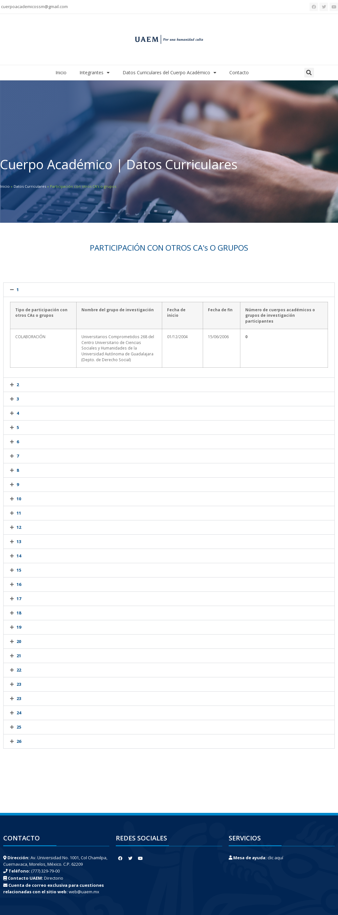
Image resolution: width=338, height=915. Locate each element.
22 (19, 670)
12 (19, 527)
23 (19, 684)
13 (19, 541)
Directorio (53, 878)
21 (19, 656)
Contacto (239, 72)
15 (19, 570)
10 (19, 499)
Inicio (60, 72)
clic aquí (275, 858)
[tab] (169, 290)
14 (19, 556)
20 (19, 641)
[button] (309, 72)
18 (19, 613)
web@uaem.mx (84, 892)
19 (19, 627)
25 (19, 727)
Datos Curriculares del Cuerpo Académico (169, 72)
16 (19, 584)
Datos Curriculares (30, 186)
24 (19, 713)
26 (19, 741)
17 (19, 598)
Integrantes (94, 72)
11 (19, 513)
